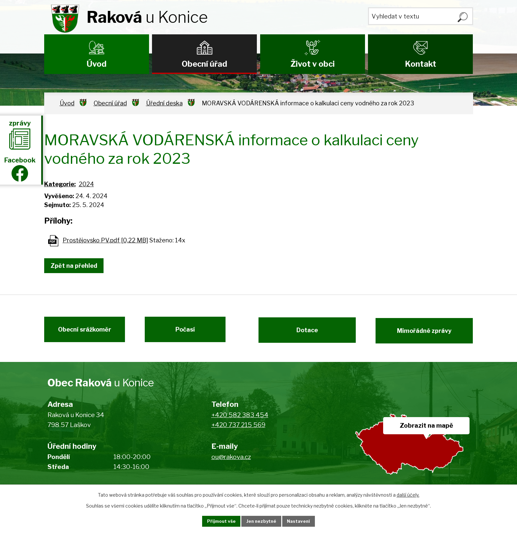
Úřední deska (164, 103)
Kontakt (420, 64)
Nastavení (304, 521)
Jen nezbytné (261, 521)
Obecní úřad (204, 64)
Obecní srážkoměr (81, 332)
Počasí (188, 332)
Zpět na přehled (76, 265)
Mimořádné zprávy (427, 332)
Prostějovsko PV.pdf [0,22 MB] (105, 240)
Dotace (304, 332)
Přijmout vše (216, 521)
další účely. (408, 494)
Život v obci (312, 64)
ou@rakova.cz (231, 461)
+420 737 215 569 (238, 429)
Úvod (96, 64)
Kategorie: (60, 184)
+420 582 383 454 (239, 419)
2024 (86, 184)
